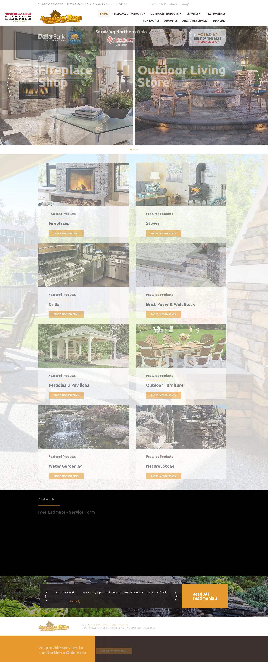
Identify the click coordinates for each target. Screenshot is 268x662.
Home (104, 13)
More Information (64, 233)
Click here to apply (18, 17)
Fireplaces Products (128, 13)
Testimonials (216, 13)
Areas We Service (194, 20)
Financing (219, 20)
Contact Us (151, 20)
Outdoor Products (165, 13)
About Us (171, 20)
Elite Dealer (119, 40)
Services (192, 13)
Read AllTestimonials (205, 596)
